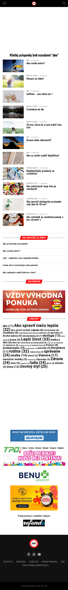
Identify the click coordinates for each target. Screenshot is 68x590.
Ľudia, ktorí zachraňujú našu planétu (20, 265)
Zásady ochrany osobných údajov (35, 565)
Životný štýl (8, 561)
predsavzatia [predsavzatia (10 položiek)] (14, 348)
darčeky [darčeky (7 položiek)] (56, 332)
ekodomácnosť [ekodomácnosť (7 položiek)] (32, 336)
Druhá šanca (21, 561)
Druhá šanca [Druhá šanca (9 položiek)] (12, 335)
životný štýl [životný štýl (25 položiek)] (34, 366)
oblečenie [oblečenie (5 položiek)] (12, 345)
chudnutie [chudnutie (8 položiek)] (10, 332)
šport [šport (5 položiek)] (50, 363)
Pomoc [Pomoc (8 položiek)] (52, 345)
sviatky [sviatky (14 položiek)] (18, 355)
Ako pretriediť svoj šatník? (15, 244)
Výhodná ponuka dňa (49, 561)
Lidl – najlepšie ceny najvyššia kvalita (20, 258)
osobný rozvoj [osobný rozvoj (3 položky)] (25, 345)
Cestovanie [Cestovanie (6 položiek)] (51, 330)
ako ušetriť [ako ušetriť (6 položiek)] (18, 330)
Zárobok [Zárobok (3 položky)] (24, 363)
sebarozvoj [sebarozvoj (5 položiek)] (36, 352)
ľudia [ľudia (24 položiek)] (38, 362)
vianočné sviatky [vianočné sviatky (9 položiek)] (15, 359)
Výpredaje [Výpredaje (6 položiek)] (43, 359)
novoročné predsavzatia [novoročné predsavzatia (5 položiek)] (33, 343)
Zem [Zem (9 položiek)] (15, 363)
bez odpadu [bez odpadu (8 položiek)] (34, 330)
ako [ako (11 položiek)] (8, 326)
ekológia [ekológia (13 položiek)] (51, 335)
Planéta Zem (33, 561)
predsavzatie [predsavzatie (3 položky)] (31, 348)
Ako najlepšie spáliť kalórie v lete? (19, 272)
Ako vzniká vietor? (11, 251)
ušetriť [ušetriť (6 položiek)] (33, 355)
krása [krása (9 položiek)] (15, 339)
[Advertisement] (34, 30)
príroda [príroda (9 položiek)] (44, 348)
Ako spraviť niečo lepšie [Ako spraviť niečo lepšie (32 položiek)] (30, 327)
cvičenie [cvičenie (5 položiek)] (44, 333)
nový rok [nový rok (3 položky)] (51, 343)
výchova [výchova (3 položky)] (31, 360)
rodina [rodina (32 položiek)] (19, 351)
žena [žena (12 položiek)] (13, 366)
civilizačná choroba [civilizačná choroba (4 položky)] (28, 333)
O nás (62, 561)
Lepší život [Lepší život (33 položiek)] (35, 339)
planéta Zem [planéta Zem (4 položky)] (38, 345)
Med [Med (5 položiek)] (16, 343)
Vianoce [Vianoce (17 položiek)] (48, 355)
